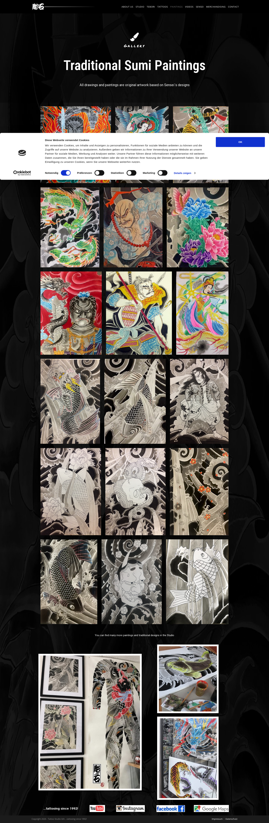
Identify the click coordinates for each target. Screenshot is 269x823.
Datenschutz (231, 819)
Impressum (217, 819)
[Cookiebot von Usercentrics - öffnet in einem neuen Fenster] (22, 40)
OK (240, 9)
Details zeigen (182, 40)
